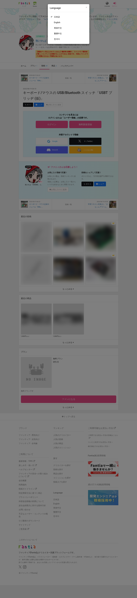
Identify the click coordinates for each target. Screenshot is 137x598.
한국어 (57, 39)
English (57, 22)
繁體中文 (58, 33)
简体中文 (58, 28)
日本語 (57, 17)
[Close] (86, 7)
